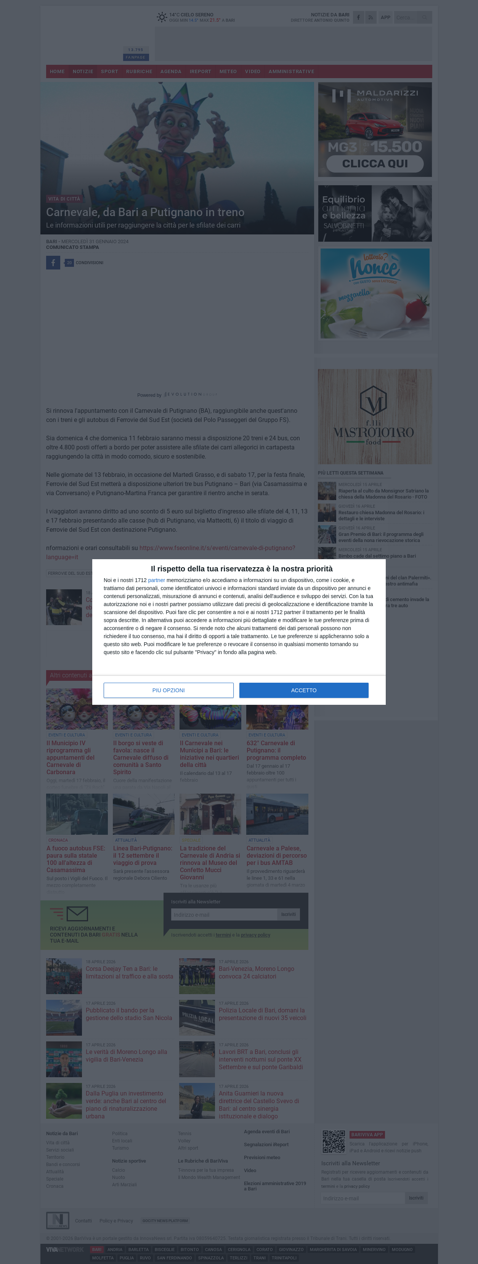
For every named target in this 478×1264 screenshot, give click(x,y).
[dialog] (239, 632)
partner (156, 580)
